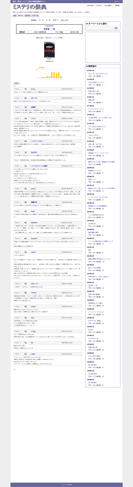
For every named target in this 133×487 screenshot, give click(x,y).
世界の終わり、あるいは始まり (98, 276)
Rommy (90, 329)
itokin (33, 211)
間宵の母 (91, 100)
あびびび (34, 152)
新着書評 (34, 20)
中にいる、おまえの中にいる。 (98, 73)
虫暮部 (33, 107)
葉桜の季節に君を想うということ (99, 259)
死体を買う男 (92, 347)
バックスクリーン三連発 (39, 166)
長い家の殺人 (92, 382)
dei (32, 343)
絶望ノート (92, 179)
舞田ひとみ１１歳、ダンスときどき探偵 (101, 188)
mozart (33, 188)
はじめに (99, 5)
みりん (33, 89)
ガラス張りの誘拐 (94, 356)
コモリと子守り (93, 135)
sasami (33, 306)
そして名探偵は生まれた (96, 215)
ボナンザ (34, 98)
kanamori (34, 238)
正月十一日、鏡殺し (95, 321)
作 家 (48, 20)
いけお (33, 331)
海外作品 (27, 15)
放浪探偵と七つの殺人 (95, 303)
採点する (49, 38)
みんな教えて (109, 5)
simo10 (33, 252)
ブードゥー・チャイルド (96, 312)
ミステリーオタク (37, 141)
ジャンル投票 (58, 38)
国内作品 (20, 15)
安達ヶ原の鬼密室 (94, 294)
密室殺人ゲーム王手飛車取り (97, 206)
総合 (15, 15)
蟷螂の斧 (34, 202)
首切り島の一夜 (93, 91)
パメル (33, 118)
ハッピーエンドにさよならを (97, 197)
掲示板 (117, 5)
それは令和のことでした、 (97, 82)
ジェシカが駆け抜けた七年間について (100, 241)
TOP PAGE (90, 5)
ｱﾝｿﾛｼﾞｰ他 (35, 15)
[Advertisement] (102, 46)
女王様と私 (92, 223)
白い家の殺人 (92, 374)
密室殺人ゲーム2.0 (94, 170)
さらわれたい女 (93, 338)
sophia (33, 354)
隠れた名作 (64, 20)
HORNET (34, 222)
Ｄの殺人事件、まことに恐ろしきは (100, 117)
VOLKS (33, 293)
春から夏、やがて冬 (95, 144)
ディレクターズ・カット (96, 109)
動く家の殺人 (92, 365)
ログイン (117, 1)
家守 (89, 250)
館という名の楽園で (95, 268)
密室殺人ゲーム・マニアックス (98, 153)
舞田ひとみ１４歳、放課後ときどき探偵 (101, 162)
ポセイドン (34, 283)
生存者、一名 (92, 285)
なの (32, 318)
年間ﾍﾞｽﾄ (56, 20)
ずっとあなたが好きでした (97, 126)
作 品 (41, 20)
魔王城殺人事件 (93, 232)
